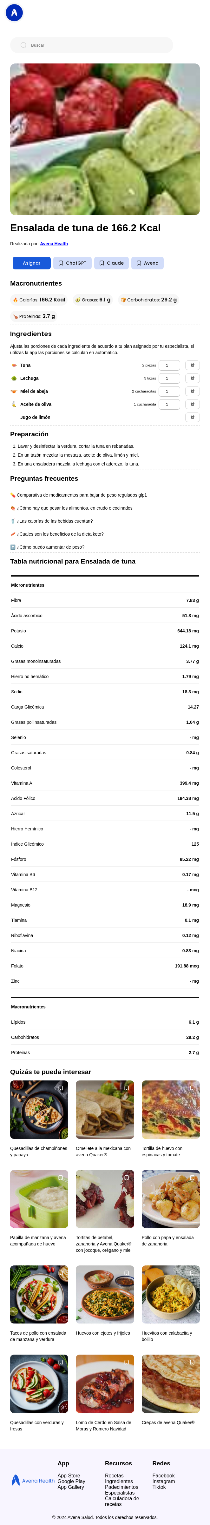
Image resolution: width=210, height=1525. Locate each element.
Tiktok (159, 1487)
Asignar (32, 263)
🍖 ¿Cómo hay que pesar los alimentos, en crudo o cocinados (71, 508)
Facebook (164, 1475)
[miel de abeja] (169, 391)
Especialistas (120, 1492)
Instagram (164, 1481)
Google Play (71, 1481)
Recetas (114, 1475)
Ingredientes (119, 1481)
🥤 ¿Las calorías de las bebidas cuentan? (51, 521)
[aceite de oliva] (169, 404)
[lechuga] (169, 378)
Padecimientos (121, 1487)
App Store (69, 1475)
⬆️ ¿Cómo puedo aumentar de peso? (47, 547)
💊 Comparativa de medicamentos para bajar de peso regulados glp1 (78, 495)
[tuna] (169, 365)
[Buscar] (96, 45)
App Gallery (71, 1487)
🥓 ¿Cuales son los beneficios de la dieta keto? (57, 534)
